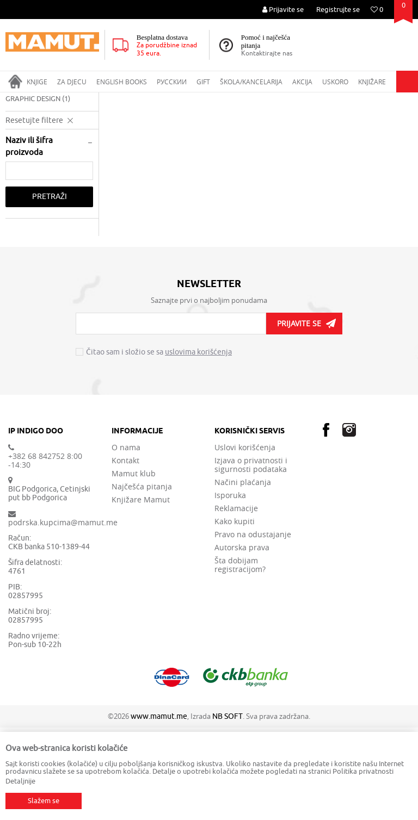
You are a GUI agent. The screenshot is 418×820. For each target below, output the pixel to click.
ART (136, 99)
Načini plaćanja (242, 574)
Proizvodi (51, 99)
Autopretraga (303, 120)
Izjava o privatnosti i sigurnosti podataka (250, 557)
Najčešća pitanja (142, 579)
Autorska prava (241, 640)
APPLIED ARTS (172, 99)
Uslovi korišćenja (244, 540)
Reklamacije (236, 601)
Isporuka (230, 587)
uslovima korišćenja (198, 444)
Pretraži (49, 289)
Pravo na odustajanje (252, 627)
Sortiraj (351, 120)
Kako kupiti (234, 614)
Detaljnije (20, 781)
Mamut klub (134, 566)
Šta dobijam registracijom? (240, 657)
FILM (17, 165)
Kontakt (125, 553)
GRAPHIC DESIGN (37, 191)
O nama (126, 540)
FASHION (24, 178)
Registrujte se (338, 9)
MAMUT (17, 99)
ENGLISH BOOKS (97, 99)
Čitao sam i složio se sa (159, 444)
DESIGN (22, 152)
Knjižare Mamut (141, 592)
